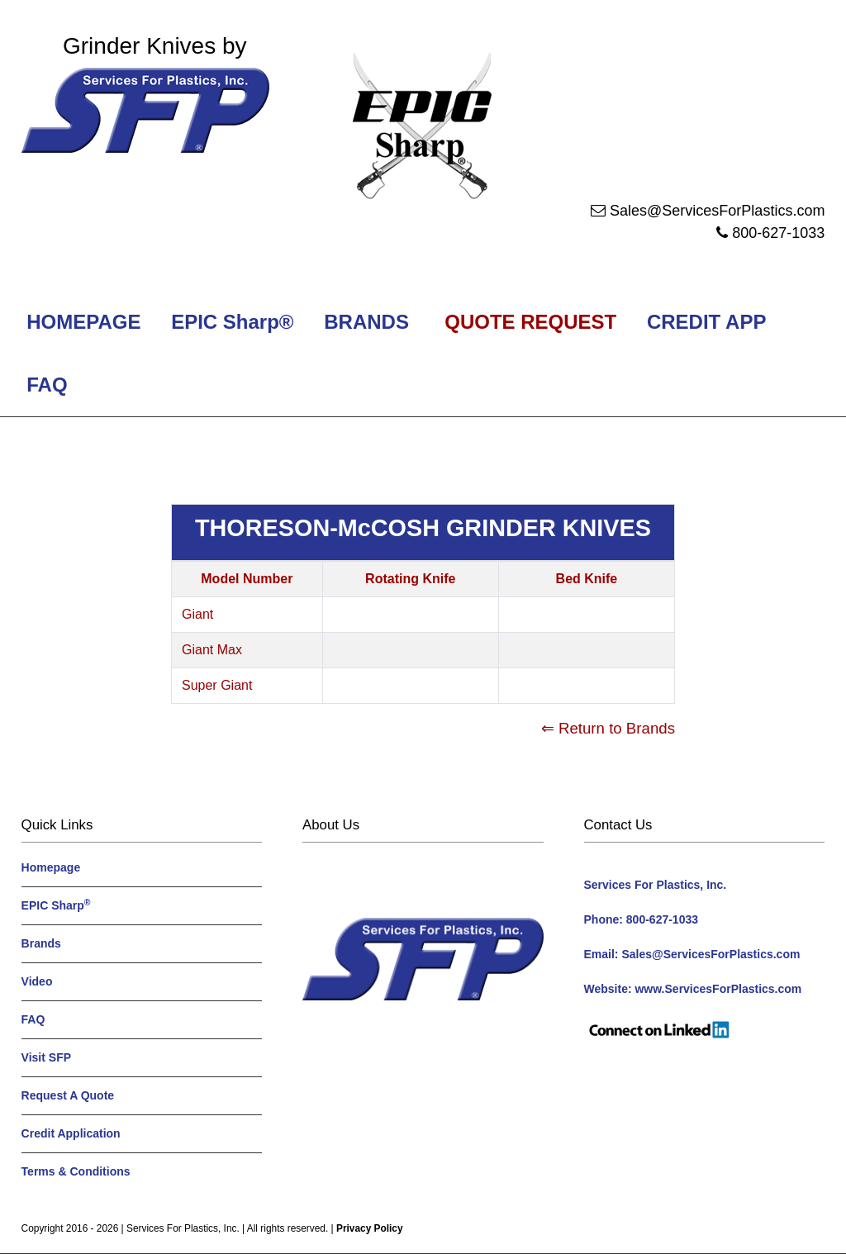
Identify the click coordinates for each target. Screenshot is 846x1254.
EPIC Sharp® (230, 322)
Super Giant (217, 685)
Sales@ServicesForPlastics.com (717, 210)
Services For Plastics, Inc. (183, 1228)
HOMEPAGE (81, 322)
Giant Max (212, 650)
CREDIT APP (706, 322)
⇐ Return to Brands (608, 728)
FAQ (47, 384)
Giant (197, 614)
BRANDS (364, 322)
